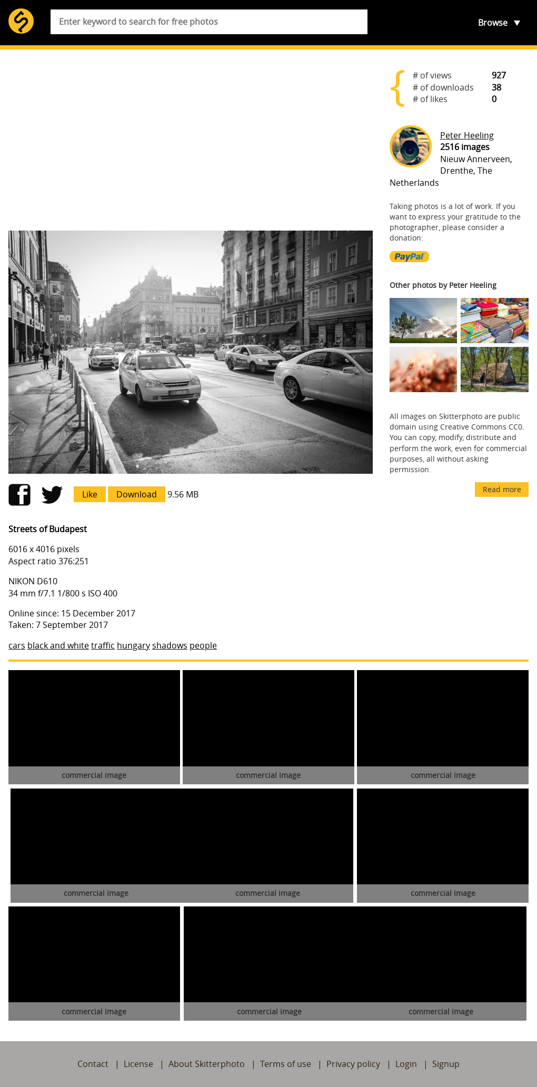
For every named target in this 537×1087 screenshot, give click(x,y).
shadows (169, 645)
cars (16, 645)
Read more (502, 489)
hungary (133, 645)
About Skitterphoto (206, 1064)
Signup (446, 1064)
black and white (58, 645)
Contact (92, 1064)
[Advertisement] (190, 140)
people (203, 645)
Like (89, 494)
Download (136, 494)
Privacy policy (353, 1064)
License (138, 1064)
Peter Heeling (467, 135)
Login (406, 1064)
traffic (103, 645)
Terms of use (285, 1064)
